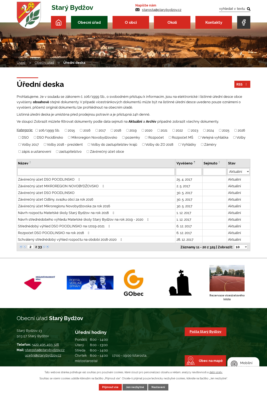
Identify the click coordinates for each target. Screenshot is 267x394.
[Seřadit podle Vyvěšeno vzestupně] (195, 161)
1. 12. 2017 (184, 213)
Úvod (58, 22)
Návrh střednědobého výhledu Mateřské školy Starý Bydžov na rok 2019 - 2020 (84, 219)
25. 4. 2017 (184, 179)
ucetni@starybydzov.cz (43, 355)
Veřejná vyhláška (215, 137)
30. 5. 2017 (184, 192)
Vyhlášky (189, 144)
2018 (117, 130)
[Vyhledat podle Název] (96, 171)
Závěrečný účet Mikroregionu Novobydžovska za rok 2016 (64, 206)
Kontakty (213, 22)
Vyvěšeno (185, 163)
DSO (25, 137)
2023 (194, 130)
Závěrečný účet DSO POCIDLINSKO (49, 179)
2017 (102, 130)
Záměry (210, 144)
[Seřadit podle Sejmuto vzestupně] (219, 161)
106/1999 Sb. (49, 130)
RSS (242, 84)
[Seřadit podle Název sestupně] (30, 163)
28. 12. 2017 (185, 239)
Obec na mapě (211, 360)
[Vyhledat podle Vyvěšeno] (189, 171)
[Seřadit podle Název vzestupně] (30, 161)
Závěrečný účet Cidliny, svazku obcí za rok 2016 (55, 199)
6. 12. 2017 (184, 226)
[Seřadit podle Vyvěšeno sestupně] (195, 163)
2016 (86, 130)
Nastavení (158, 387)
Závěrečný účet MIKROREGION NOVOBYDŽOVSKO (62, 186)
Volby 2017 (30, 144)
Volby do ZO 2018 (159, 144)
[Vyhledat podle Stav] (239, 171)
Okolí (172, 22)
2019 (133, 130)
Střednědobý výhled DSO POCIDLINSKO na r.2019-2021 (64, 226)
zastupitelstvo (70, 151)
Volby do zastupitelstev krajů (114, 144)
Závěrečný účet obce (107, 151)
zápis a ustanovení (36, 151)
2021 (164, 130)
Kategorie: (25, 130)
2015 (71, 130)
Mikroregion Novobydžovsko (94, 137)
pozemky (132, 137)
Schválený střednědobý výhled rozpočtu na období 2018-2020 (70, 239)
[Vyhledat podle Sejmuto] (214, 171)
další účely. (216, 372)
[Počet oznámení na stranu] (241, 246)
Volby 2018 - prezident (65, 144)
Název (23, 163)
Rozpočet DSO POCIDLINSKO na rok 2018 (54, 233)
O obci (131, 22)
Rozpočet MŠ (182, 137)
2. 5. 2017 (183, 186)
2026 (241, 130)
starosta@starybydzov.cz (161, 10)
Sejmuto (210, 163)
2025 (225, 130)
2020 (148, 130)
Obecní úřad (89, 22)
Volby (240, 137)
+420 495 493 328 (45, 344)
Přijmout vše (110, 387)
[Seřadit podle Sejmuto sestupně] (219, 163)
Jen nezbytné (135, 387)
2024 (210, 130)
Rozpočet (156, 137)
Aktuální (234, 179)
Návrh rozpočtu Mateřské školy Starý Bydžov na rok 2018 (67, 213)
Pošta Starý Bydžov (205, 331)
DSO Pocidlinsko (50, 137)
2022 (179, 130)
